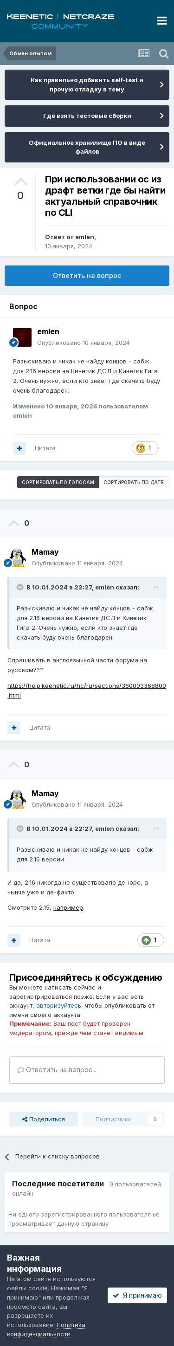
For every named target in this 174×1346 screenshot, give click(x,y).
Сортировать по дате (133, 482)
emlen (84, 236)
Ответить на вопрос (87, 275)
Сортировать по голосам (58, 482)
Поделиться (43, 1119)
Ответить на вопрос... (57, 1070)
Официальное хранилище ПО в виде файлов (87, 147)
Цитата (45, 448)
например (68, 907)
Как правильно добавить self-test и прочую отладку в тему (87, 84)
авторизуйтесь (58, 1005)
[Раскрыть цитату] (21, 587)
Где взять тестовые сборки (87, 115)
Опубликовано (83, 342)
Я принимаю (137, 1295)
